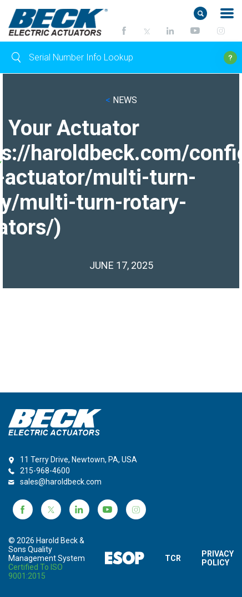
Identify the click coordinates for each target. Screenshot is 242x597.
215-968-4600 (45, 470)
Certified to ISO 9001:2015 (35, 571)
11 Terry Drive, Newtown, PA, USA (78, 459)
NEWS (121, 100)
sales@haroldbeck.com (61, 481)
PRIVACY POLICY (217, 558)
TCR (173, 558)
